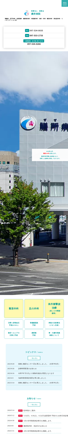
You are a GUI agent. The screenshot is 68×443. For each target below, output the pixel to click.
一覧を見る (34, 358)
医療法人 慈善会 (37, 12)
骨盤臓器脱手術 (34, 324)
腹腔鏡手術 (34, 334)
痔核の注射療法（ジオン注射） (54, 324)
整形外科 (14, 308)
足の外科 (34, 308)
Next (65, 173)
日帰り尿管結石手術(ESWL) (14, 324)
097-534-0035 (36, 30)
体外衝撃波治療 (54, 309)
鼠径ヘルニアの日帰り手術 (14, 334)
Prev (2, 173)
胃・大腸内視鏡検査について (54, 334)
